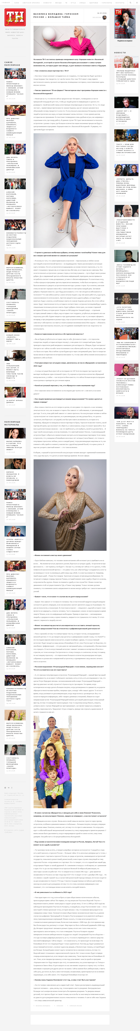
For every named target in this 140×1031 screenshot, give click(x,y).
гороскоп (60, 1005)
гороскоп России (76, 1005)
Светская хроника (31, 3)
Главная (6, 2)
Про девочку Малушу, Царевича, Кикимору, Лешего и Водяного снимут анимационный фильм (14, 127)
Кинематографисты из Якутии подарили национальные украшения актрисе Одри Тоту (16, 239)
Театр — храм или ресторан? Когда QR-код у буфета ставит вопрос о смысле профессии (126, 148)
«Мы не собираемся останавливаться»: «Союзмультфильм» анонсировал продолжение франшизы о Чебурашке (126, 349)
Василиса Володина (43, 1005)
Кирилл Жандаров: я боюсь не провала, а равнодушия (12, 476)
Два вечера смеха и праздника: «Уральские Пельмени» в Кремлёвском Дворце (13, 163)
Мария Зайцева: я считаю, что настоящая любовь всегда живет (14, 445)
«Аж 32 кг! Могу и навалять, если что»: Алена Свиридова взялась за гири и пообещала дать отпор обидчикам (125, 428)
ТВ (66, 3)
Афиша (82, 3)
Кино (16, 3)
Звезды (58, 3)
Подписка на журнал (125, 41)
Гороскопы (107, 3)
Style (73, 3)
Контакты (120, 3)
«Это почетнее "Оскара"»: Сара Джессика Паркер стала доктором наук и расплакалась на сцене (125, 313)
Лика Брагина (97, 17)
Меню (137, 2)
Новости (47, 3)
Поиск (130, 2)
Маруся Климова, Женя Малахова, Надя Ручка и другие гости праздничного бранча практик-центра (15, 274)
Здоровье (93, 3)
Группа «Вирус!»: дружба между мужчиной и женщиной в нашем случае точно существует (15, 545)
